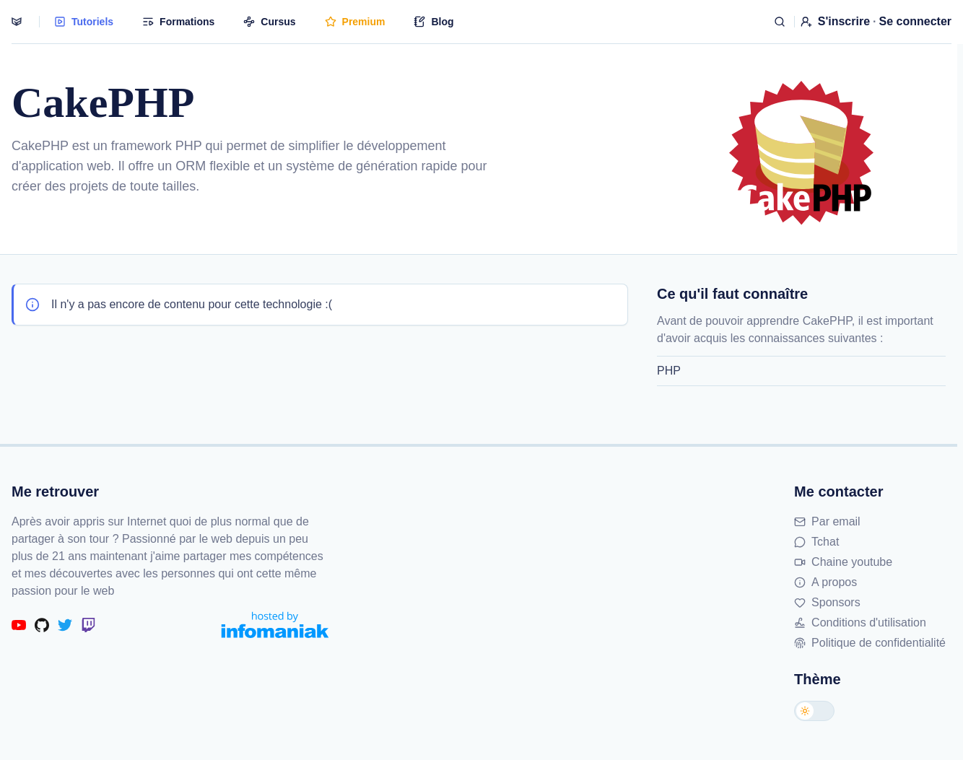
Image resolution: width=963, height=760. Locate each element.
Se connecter (915, 21)
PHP (669, 370)
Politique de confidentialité (870, 643)
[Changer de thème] (814, 711)
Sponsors (827, 602)
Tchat (816, 542)
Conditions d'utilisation (860, 622)
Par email (827, 521)
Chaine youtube (843, 562)
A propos (825, 582)
